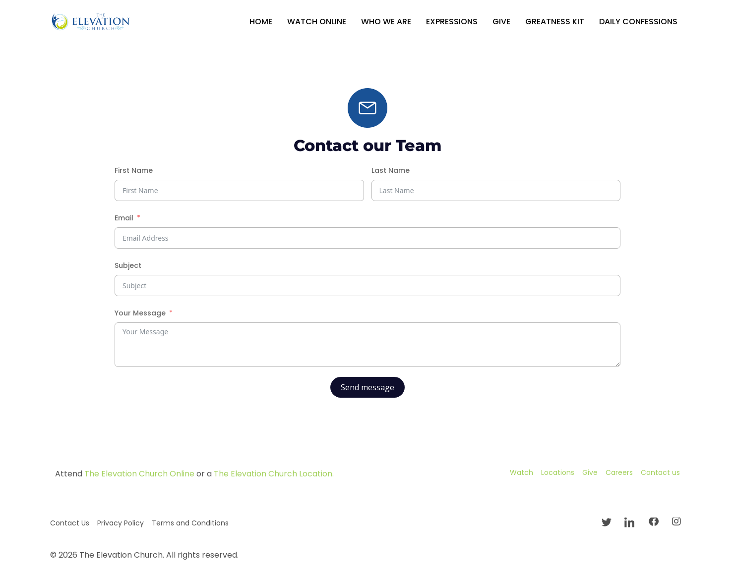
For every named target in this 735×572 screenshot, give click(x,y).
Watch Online (316, 21)
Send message (367, 387)
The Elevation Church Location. (274, 473)
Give (501, 21)
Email (124, 218)
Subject (128, 265)
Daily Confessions (638, 21)
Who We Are (386, 21)
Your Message (140, 313)
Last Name (390, 170)
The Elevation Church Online (139, 473)
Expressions (452, 21)
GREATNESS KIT (554, 21)
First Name (134, 170)
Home (260, 21)
